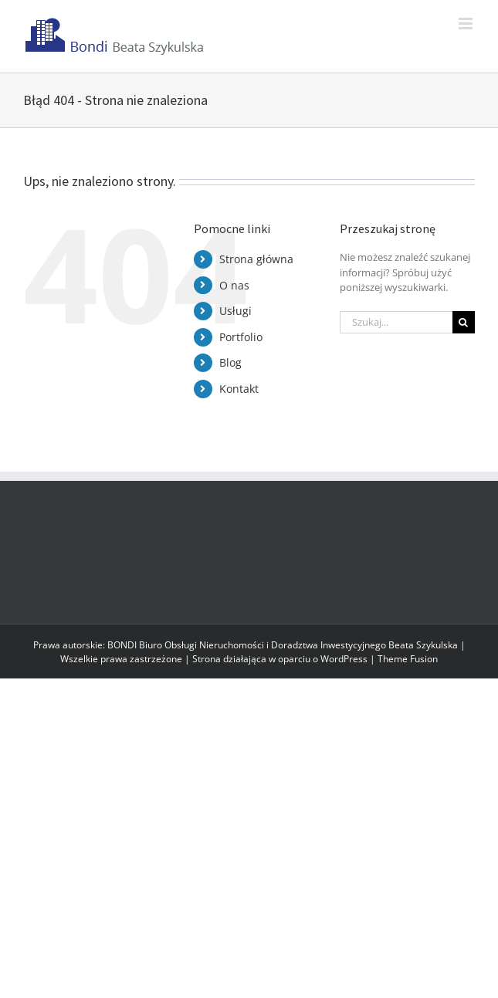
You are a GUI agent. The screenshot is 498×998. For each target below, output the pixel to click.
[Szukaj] (463, 322)
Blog (230, 362)
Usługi (235, 310)
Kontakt (239, 388)
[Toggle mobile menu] (467, 23)
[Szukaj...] (396, 322)
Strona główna (256, 259)
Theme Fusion (408, 658)
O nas (234, 285)
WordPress (344, 658)
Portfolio (241, 337)
